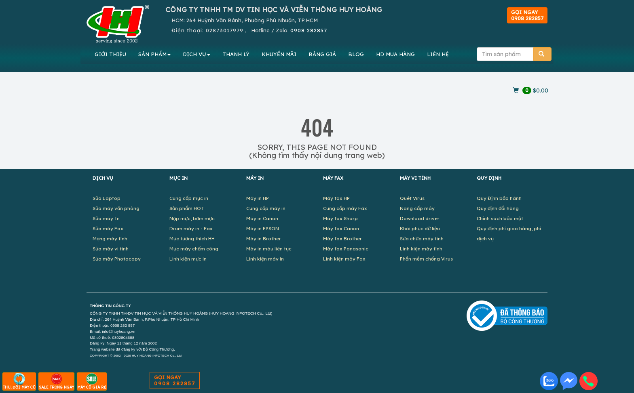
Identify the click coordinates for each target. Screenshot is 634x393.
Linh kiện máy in (265, 259)
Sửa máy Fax (108, 228)
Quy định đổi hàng (498, 208)
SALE (56, 381)
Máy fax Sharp (340, 218)
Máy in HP (257, 198)
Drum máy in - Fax (191, 228)
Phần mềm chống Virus (426, 259)
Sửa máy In (106, 218)
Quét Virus (412, 198)
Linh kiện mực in (188, 259)
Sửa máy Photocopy (117, 259)
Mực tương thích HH (192, 238)
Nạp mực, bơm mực (192, 218)
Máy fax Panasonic (345, 249)
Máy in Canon (262, 218)
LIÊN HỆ (438, 54)
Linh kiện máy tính (421, 249)
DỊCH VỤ (196, 54)
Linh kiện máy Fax (344, 259)
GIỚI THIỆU (110, 54)
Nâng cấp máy (417, 208)
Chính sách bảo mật (500, 218)
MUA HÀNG (395, 54)
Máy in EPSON (262, 228)
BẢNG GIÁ (322, 54)
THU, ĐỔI (19, 381)
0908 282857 (308, 30)
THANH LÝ (235, 54)
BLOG (356, 54)
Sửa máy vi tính (111, 249)
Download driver (420, 218)
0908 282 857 (122, 325)
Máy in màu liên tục (269, 249)
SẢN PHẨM (154, 54)
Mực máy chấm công (193, 249)
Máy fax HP (336, 198)
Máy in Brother (263, 238)
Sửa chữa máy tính (422, 238)
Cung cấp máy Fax (345, 208)
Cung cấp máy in (265, 208)
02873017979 (224, 30)
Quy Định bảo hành (499, 198)
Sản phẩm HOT (186, 208)
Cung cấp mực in (188, 198)
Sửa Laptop (106, 198)
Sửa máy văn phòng (116, 208)
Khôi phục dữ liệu (420, 228)
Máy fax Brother (342, 238)
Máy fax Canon (341, 228)
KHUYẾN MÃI (279, 54)
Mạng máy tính (110, 238)
